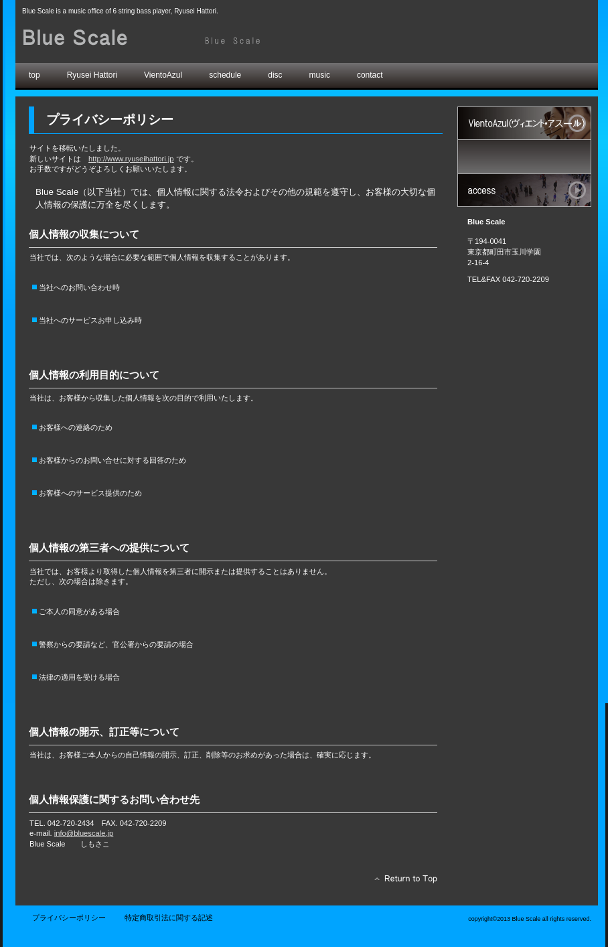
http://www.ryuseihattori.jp (130, 159)
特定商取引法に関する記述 (169, 918)
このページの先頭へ (402, 882)
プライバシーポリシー (69, 918)
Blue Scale (172, 38)
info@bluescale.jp (83, 833)
